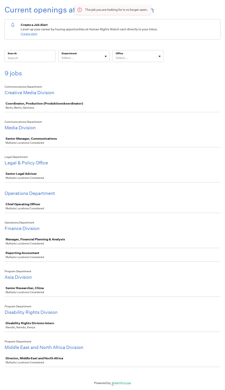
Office (119, 53)
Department (69, 53)
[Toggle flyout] (105, 56)
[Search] (30, 58)
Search (12, 53)
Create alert (29, 34)
